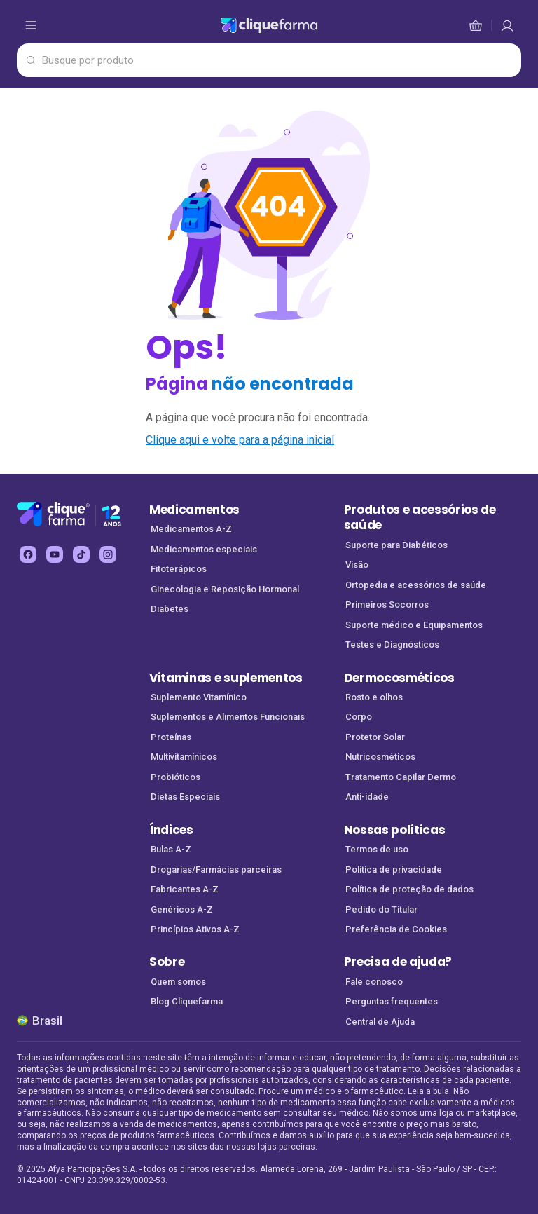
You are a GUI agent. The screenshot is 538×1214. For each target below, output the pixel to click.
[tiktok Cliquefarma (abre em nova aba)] (81, 554)
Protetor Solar (375, 737)
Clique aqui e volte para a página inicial (240, 439)
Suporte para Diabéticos (396, 545)
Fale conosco (374, 981)
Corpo (358, 716)
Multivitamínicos (184, 756)
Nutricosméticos (380, 756)
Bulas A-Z (171, 849)
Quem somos (178, 981)
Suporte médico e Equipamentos (414, 625)
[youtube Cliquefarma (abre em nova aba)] (54, 554)
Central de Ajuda (380, 1021)
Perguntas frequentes (391, 1001)
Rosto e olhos (374, 697)
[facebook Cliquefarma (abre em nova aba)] (28, 554)
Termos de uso (376, 849)
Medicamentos (194, 509)
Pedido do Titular (381, 909)
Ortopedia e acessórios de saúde (415, 585)
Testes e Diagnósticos (392, 644)
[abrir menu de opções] (31, 25)
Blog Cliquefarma (187, 1001)
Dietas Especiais (185, 796)
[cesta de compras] (507, 25)
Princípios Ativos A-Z (195, 929)
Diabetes (169, 608)
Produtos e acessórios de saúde (420, 517)
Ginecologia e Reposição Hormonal (225, 589)
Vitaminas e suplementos (226, 678)
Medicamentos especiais (204, 549)
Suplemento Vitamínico (199, 697)
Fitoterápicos (179, 569)
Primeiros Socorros (387, 604)
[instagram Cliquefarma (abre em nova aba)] (108, 554)
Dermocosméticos (399, 678)
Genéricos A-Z (182, 909)
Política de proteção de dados (409, 889)
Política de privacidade (393, 869)
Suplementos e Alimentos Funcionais (228, 716)
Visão (356, 564)
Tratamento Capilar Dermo (400, 777)
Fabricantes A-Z (185, 889)
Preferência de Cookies (396, 929)
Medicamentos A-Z (191, 529)
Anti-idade (367, 796)
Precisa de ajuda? (398, 961)
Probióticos (175, 777)
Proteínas (171, 737)
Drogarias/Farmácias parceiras (216, 869)
